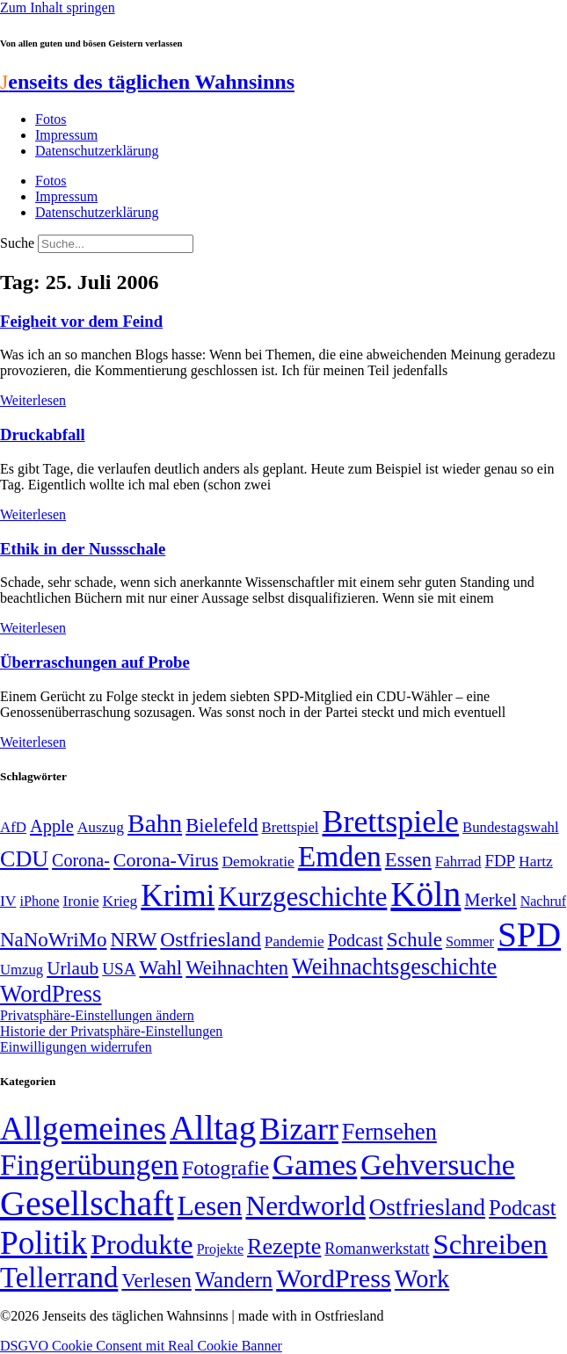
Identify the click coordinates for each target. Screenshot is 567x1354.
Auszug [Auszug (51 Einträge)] (100, 827)
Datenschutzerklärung (96, 150)
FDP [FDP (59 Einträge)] (499, 860)
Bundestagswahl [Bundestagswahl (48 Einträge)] (510, 827)
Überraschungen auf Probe (95, 662)
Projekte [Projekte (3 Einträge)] (220, 1249)
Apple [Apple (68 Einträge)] (52, 826)
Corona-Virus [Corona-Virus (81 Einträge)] (166, 860)
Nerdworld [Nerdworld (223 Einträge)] (305, 1206)
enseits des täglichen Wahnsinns (147, 81)
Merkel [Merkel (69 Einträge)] (490, 899)
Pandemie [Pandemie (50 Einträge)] (294, 941)
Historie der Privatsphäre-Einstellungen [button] (111, 1031)
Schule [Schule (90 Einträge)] (414, 939)
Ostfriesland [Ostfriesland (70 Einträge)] (427, 1207)
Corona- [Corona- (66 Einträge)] (81, 860)
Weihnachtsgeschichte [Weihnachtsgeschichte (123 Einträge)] (394, 967)
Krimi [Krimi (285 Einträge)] (177, 896)
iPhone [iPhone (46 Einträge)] (39, 901)
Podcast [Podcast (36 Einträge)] (522, 1208)
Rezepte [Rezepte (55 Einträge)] (284, 1246)
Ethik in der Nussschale (82, 548)
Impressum (66, 134)
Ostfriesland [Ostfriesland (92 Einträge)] (210, 939)
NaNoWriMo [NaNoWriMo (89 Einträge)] (53, 940)
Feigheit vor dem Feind (81, 321)
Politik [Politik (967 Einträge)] (43, 1243)
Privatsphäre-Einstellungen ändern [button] (97, 1015)
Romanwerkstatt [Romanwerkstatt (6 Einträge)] (376, 1248)
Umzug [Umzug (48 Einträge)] (21, 969)
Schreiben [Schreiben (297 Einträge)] (490, 1244)
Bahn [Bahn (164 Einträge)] (154, 823)
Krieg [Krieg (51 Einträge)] (120, 900)
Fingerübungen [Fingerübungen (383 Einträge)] (89, 1164)
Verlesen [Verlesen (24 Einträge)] (156, 1280)
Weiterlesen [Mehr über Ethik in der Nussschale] (33, 627)
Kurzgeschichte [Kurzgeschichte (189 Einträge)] (302, 896)
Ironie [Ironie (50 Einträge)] (81, 901)
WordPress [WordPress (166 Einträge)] (333, 1278)
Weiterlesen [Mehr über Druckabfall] (33, 514)
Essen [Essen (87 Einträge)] (408, 860)
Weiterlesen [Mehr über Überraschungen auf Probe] (33, 742)
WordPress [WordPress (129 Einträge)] (50, 994)
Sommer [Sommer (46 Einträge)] (470, 942)
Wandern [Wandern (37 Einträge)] (234, 1280)
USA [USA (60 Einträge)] (118, 968)
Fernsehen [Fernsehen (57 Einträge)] (389, 1132)
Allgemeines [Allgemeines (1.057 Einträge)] (83, 1129)
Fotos (51, 119)
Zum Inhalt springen (57, 7)
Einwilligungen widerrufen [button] (76, 1046)
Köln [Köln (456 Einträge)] (425, 894)
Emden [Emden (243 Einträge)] (340, 856)
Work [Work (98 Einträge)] (422, 1278)
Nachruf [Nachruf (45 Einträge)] (543, 901)
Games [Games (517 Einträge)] (315, 1165)
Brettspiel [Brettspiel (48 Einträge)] (290, 827)
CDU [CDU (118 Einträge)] (24, 859)
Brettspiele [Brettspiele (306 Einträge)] (391, 821)
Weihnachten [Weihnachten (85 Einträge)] (236, 968)
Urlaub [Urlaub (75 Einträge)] (72, 968)
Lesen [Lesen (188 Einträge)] (210, 1206)
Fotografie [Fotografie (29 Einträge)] (225, 1167)
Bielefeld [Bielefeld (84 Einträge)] (221, 825)
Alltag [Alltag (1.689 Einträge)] (213, 1128)
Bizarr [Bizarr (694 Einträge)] (298, 1129)
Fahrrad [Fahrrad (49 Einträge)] (458, 861)
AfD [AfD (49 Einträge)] (13, 827)
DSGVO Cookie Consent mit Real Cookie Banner (141, 1345)
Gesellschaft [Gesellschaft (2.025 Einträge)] (87, 1203)
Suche (17, 242)
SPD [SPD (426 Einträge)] (529, 934)
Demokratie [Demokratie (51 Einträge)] (258, 861)
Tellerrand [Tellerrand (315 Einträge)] (59, 1277)
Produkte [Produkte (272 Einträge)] (142, 1244)
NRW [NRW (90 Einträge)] (133, 939)
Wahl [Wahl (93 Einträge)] (160, 967)
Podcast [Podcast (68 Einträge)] (355, 940)
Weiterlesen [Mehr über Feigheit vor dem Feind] (33, 400)
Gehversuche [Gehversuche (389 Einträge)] (437, 1164)
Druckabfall (42, 434)
